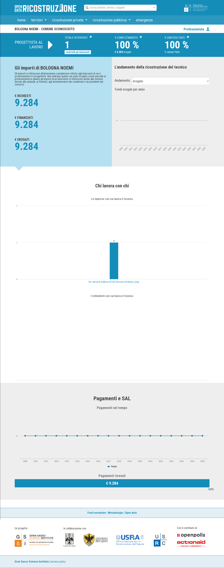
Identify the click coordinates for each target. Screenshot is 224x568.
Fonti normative (96, 512)
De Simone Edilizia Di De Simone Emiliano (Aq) (114, 281)
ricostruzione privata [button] (68, 20)
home (21, 20)
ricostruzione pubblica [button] (110, 20)
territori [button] (37, 20)
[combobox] (117, 8)
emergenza (144, 20)
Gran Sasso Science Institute (32, 561)
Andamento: (123, 80)
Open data (131, 512)
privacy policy (58, 561)
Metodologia (115, 512)
